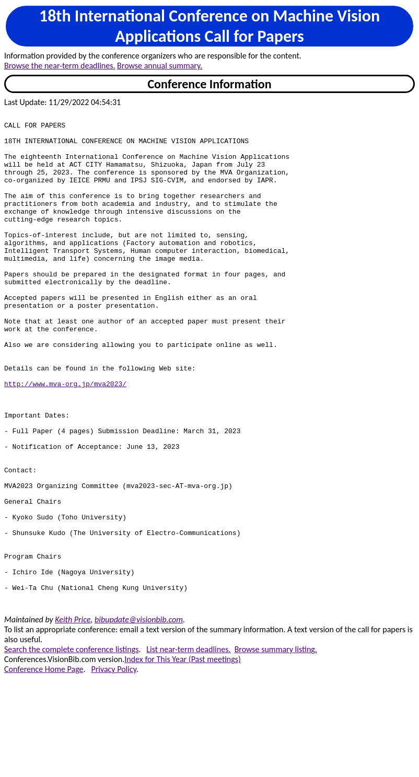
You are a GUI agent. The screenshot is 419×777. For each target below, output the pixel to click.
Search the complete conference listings (71, 748)
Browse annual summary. (159, 66)
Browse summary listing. (276, 748)
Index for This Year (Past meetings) (182, 758)
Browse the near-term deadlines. (59, 66)
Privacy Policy (113, 768)
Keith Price (72, 718)
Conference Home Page (44, 768)
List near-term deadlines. (188, 748)
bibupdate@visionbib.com (139, 718)
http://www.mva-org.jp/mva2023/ (65, 438)
